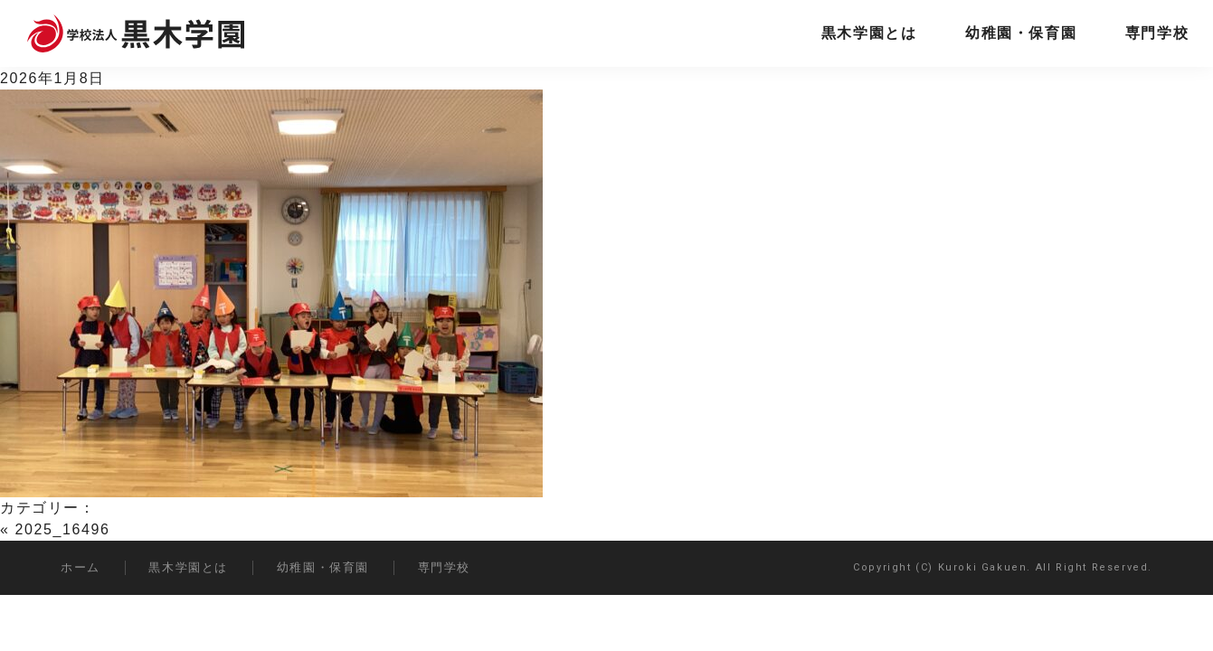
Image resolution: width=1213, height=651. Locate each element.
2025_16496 (62, 529)
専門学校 (1157, 33)
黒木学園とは (869, 33)
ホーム (80, 567)
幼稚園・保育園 (1020, 33)
